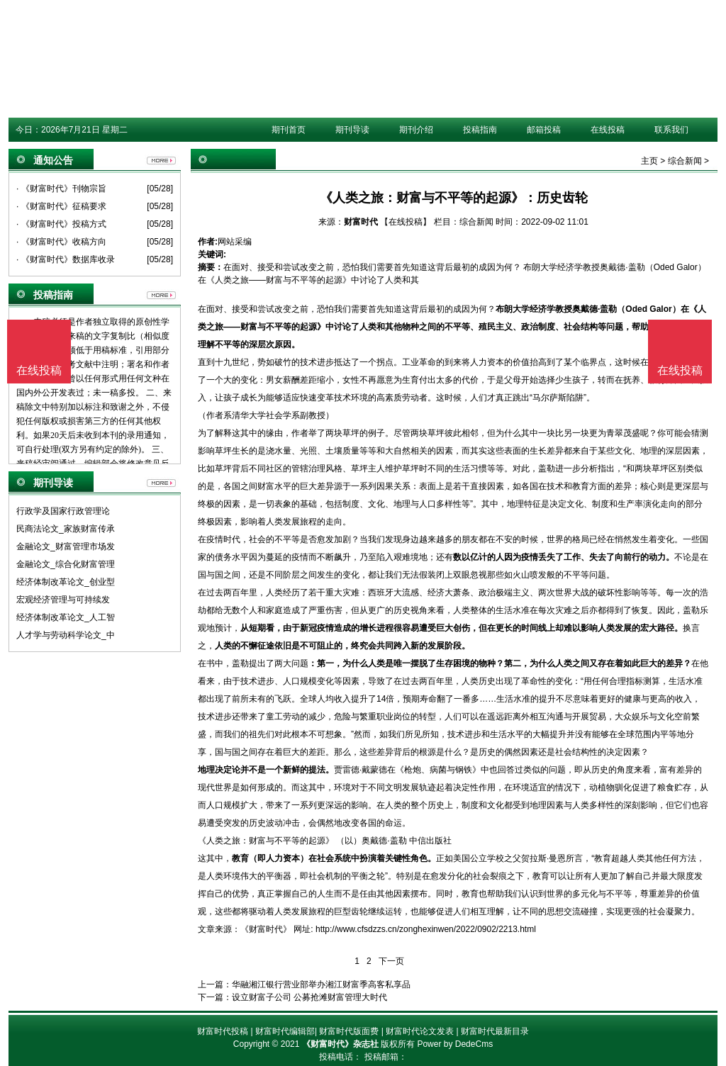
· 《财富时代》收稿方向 (61, 242)
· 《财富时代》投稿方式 (61, 224)
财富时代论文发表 (420, 1031)
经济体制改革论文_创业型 (65, 582)
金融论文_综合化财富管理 (65, 564)
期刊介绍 (416, 130)
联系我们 (671, 130)
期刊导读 (352, 130)
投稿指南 (480, 130)
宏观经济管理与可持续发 (63, 600)
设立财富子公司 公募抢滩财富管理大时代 (309, 997)
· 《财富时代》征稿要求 (61, 206)
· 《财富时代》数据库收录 (65, 259)
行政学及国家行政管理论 (63, 511)
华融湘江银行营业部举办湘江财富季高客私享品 (321, 984)
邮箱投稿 (544, 130)
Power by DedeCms (455, 1044)
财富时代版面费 (349, 1031)
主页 (649, 161)
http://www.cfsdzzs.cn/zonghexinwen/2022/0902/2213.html (425, 929)
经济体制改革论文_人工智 (65, 617)
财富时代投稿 (222, 1031)
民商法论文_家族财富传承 (65, 529)
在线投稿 (608, 130)
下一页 (391, 961)
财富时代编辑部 (285, 1031)
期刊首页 (289, 130)
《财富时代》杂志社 (340, 1044)
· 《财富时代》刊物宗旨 (61, 188)
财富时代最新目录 (495, 1031)
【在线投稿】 (405, 222)
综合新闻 (685, 161)
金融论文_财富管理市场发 (65, 546)
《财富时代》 (265, 929)
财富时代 (361, 222)
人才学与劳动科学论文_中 (65, 635)
